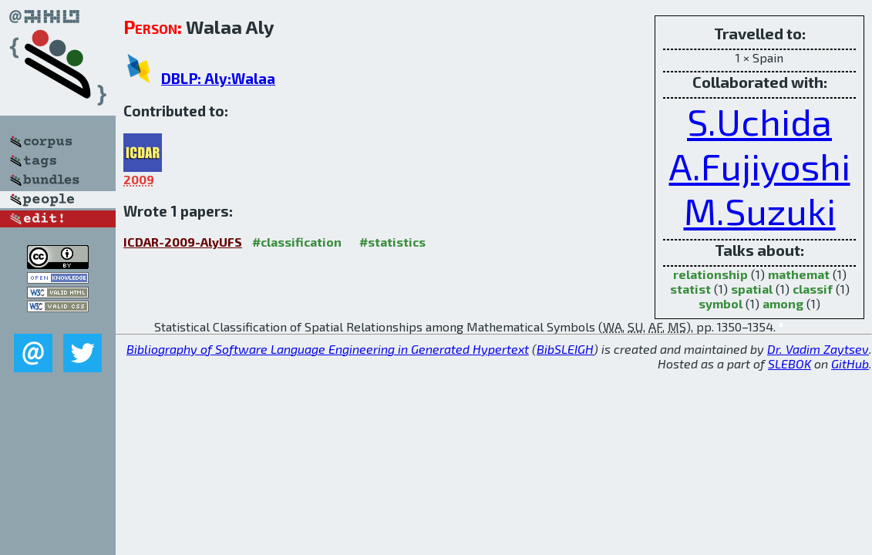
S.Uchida (759, 121)
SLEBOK (789, 363)
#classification (297, 241)
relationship (710, 274)
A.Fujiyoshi (759, 165)
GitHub (850, 363)
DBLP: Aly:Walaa (218, 78)
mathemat (799, 274)
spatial (752, 288)
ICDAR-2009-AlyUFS (182, 241)
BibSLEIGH (565, 348)
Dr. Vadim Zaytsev (818, 348)
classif (813, 288)
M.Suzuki (760, 210)
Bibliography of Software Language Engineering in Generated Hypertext (327, 348)
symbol (720, 303)
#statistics (392, 241)
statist (690, 288)
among (783, 303)
